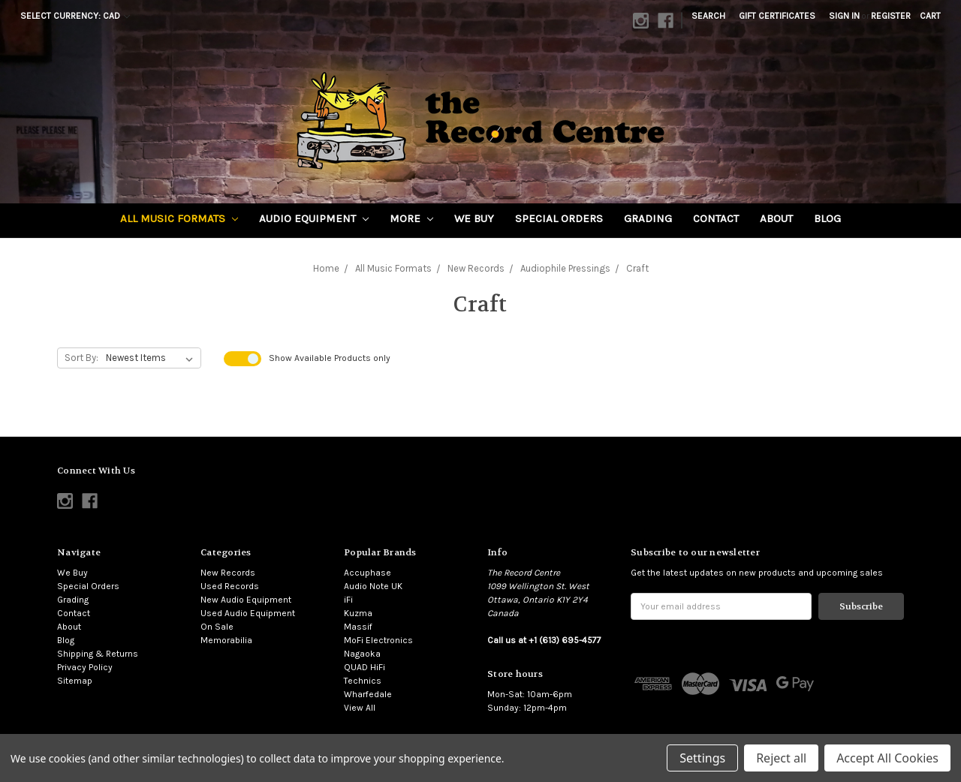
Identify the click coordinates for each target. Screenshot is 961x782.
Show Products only (329, 358)
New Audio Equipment (245, 599)
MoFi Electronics (378, 640)
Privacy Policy (85, 667)
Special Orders (559, 218)
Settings (702, 758)
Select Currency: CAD (75, 16)
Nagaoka (362, 653)
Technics (362, 680)
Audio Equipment (314, 218)
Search (708, 16)
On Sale (216, 626)
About (776, 218)
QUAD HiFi (364, 667)
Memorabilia (226, 640)
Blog (827, 218)
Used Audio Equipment (247, 613)
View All (359, 707)
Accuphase (367, 572)
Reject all (781, 758)
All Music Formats (179, 218)
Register (891, 16)
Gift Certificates (777, 16)
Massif (358, 626)
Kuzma (358, 613)
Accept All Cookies (887, 758)
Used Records (229, 586)
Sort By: (81, 357)
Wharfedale (368, 694)
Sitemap (74, 680)
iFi (348, 599)
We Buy (474, 218)
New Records (227, 572)
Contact (716, 218)
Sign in (844, 16)
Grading (648, 218)
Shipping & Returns (97, 653)
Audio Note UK (373, 586)
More (411, 218)
